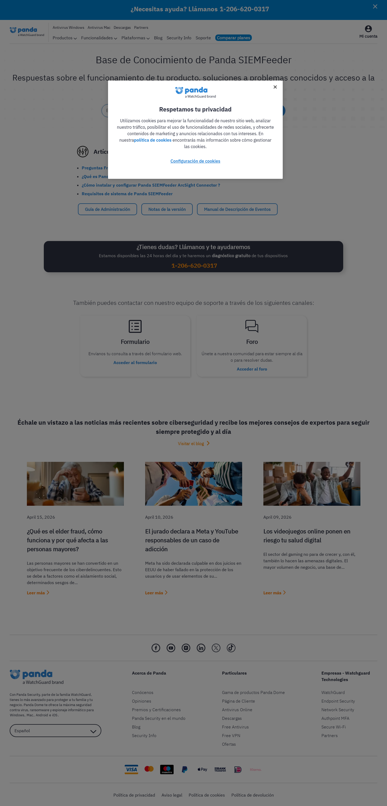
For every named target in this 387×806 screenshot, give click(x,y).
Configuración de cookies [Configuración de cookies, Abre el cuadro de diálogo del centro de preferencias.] (195, 161)
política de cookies (153, 140)
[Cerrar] (275, 87)
